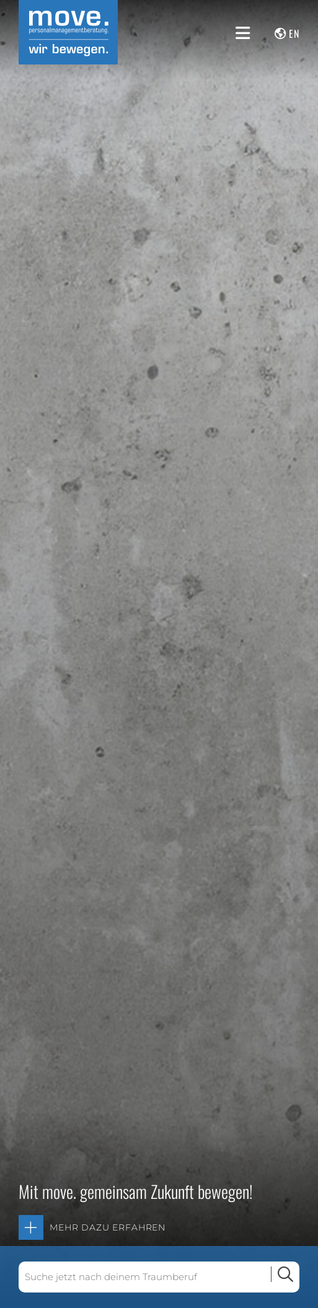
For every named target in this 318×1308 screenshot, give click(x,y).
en (294, 33)
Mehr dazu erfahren (108, 1227)
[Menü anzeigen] (243, 33)
